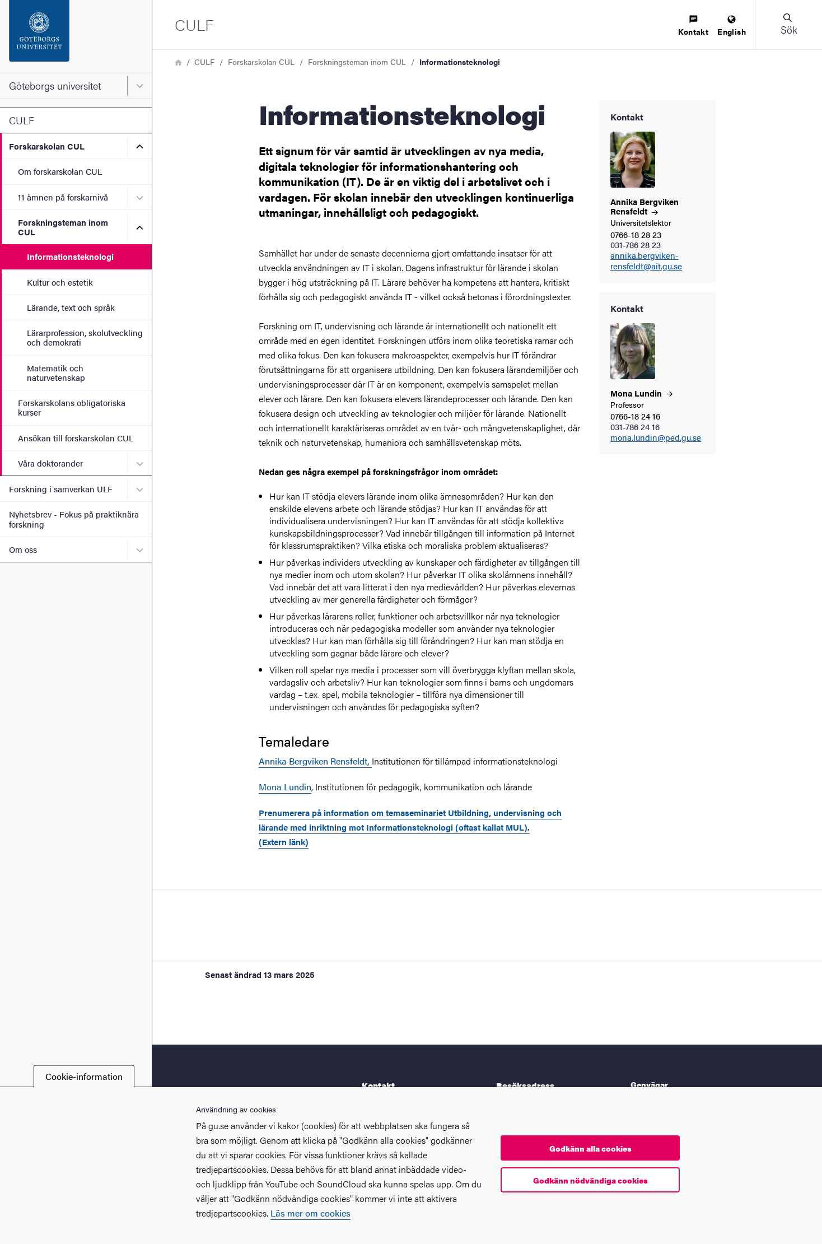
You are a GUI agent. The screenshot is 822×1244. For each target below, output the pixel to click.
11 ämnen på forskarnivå (63, 197)
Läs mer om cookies (310, 1212)
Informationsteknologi (70, 256)
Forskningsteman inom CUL (63, 226)
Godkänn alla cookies (590, 1148)
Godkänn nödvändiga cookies (590, 1180)
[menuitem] (693, 26)
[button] (788, 24)
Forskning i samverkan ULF (61, 489)
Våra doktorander (50, 463)
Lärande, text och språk (71, 307)
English (731, 26)
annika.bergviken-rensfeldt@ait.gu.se (646, 261)
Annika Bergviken (644, 206)
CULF (21, 120)
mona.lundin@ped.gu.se (655, 437)
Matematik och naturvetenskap (56, 372)
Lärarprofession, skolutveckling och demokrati (85, 337)
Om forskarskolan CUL (60, 171)
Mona (641, 393)
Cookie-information (84, 1076)
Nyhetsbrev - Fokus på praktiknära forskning (74, 518)
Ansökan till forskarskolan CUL (75, 438)
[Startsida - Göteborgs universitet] (76, 36)
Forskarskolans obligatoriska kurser (71, 407)
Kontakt (693, 26)
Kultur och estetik (60, 282)
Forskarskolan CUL (47, 146)
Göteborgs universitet (55, 85)
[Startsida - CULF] (194, 24)
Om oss (23, 549)
